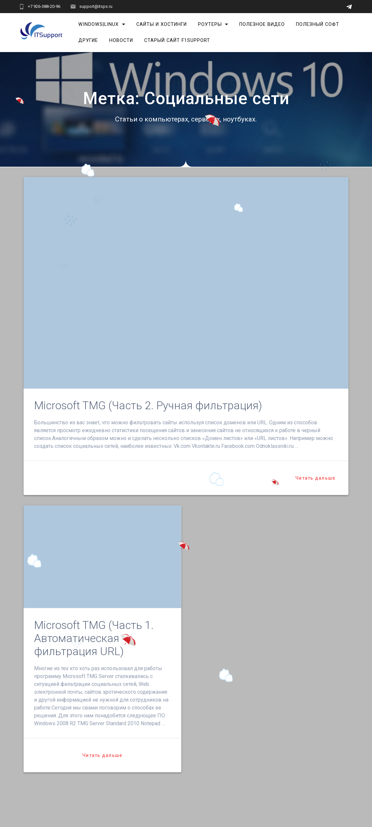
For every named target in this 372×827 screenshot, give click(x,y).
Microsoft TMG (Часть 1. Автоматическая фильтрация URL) (94, 638)
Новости (121, 40)
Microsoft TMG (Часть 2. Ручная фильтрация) (148, 405)
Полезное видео (262, 24)
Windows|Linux (98, 24)
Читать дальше (315, 478)
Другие (88, 40)
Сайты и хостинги (161, 24)
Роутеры (210, 24)
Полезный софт (317, 24)
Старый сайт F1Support (177, 40)
